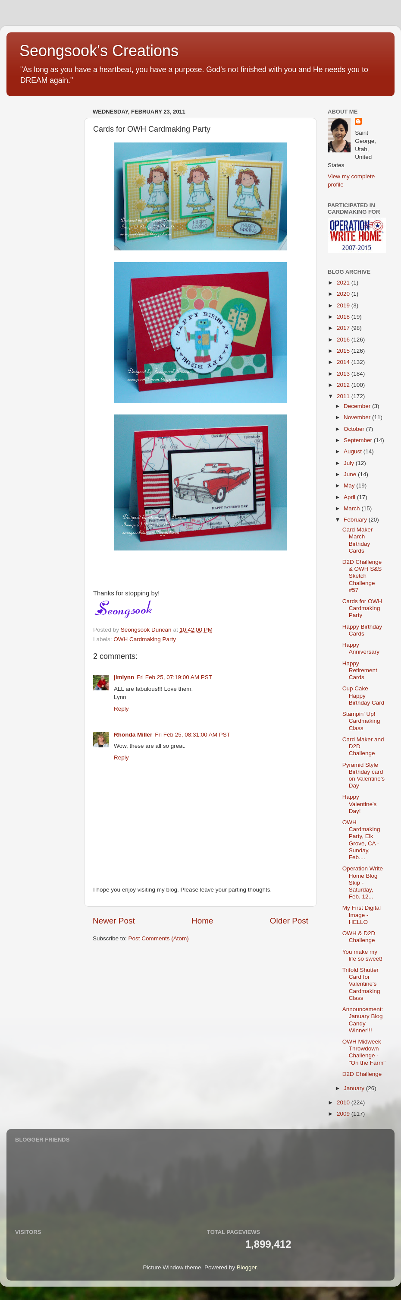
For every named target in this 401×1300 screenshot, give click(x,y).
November (358, 417)
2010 (344, 1102)
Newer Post (114, 920)
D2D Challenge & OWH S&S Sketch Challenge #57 (362, 576)
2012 (344, 385)
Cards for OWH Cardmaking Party (362, 608)
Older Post (289, 920)
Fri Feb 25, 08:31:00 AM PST (192, 734)
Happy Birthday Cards (362, 630)
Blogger (247, 1267)
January (355, 1088)
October (355, 429)
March (352, 508)
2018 (344, 316)
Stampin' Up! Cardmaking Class (361, 721)
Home (202, 920)
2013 (344, 373)
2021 (344, 282)
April (350, 497)
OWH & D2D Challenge (359, 936)
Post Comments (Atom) (158, 938)
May (350, 485)
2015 (344, 351)
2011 (344, 396)
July (350, 463)
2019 (344, 305)
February (356, 519)
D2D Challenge (362, 1074)
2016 (344, 339)
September (359, 440)
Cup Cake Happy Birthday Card (363, 695)
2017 (344, 328)
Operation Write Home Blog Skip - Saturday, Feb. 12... (362, 882)
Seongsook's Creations (99, 51)
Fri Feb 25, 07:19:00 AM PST (174, 677)
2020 (344, 294)
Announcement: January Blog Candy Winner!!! (362, 1020)
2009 (344, 1113)
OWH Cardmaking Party (144, 639)
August (353, 451)
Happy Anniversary (360, 648)
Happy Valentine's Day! (359, 804)
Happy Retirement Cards (359, 670)
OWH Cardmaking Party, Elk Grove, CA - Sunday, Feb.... (361, 839)
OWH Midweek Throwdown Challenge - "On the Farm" (363, 1052)
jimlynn (124, 677)
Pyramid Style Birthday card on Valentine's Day (363, 775)
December (358, 406)
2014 (344, 362)
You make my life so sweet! (362, 955)
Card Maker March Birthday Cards (357, 540)
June (351, 474)
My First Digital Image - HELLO (361, 915)
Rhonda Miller (133, 734)
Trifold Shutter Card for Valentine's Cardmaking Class (361, 984)
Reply (121, 708)
